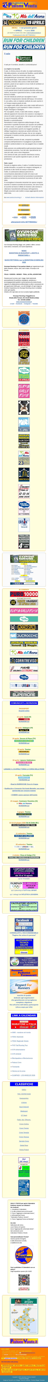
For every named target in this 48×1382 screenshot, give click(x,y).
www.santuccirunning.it (13, 197)
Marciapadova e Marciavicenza (22, 1058)
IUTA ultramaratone (18, 1049)
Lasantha (28, 1380)
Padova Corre (16, 1062)
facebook (19, 303)
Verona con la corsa (18, 1071)
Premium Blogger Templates (38, 1380)
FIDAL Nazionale (17, 1037)
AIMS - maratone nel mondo (21, 1032)
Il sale (7, 53)
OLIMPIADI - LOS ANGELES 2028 (23, 1075)
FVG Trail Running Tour (20, 1045)
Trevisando (15, 1067)
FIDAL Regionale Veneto (20, 1041)
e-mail (12, 303)
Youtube (35, 303)
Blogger (27, 1378)
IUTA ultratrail (16, 1054)
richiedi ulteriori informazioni (34, 197)
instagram (27, 303)
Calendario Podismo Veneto (28, 1377)
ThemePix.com (12, 1380)
